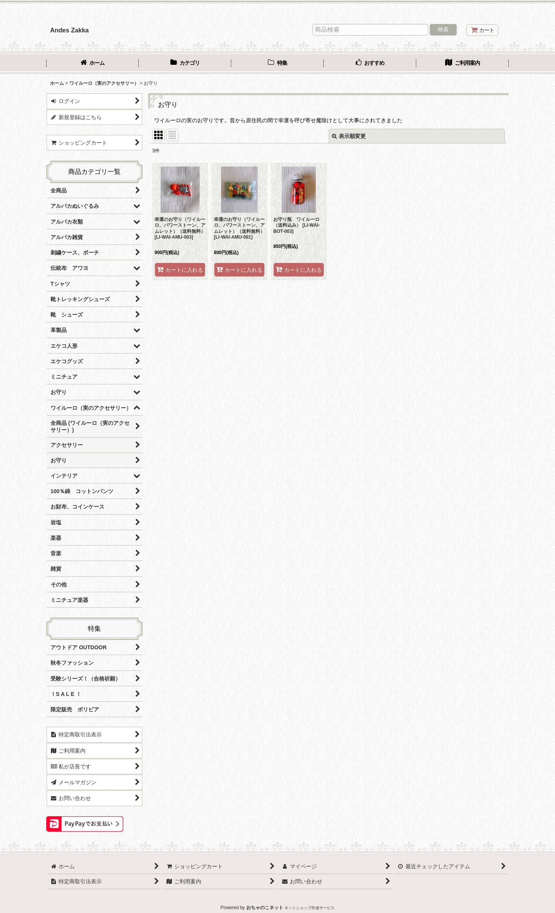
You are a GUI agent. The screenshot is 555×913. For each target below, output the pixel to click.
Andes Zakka (69, 30)
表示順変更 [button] (349, 136)
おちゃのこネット (264, 907)
